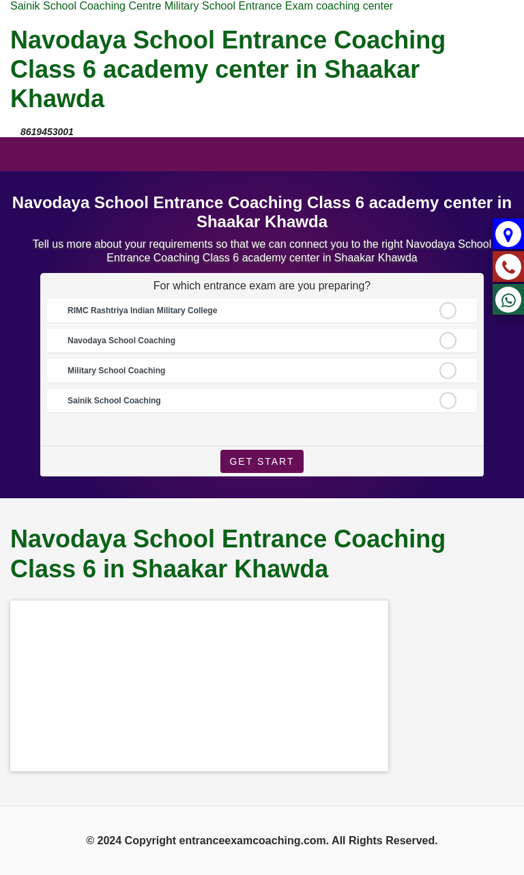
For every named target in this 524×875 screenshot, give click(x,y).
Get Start (261, 461)
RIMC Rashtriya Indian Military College (142, 310)
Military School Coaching (116, 370)
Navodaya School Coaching (121, 340)
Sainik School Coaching (114, 400)
